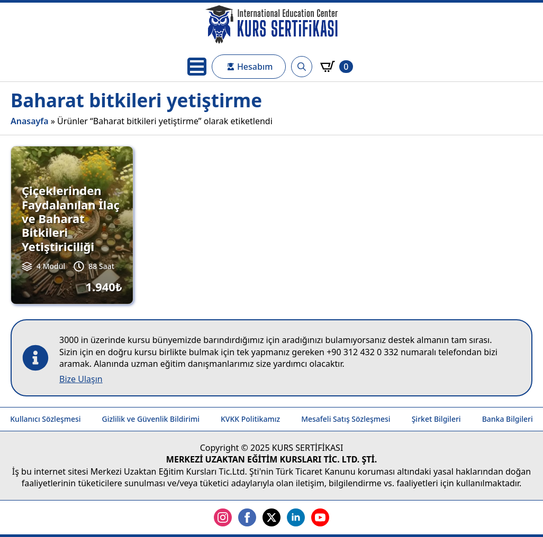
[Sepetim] (336, 67)
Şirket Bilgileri (436, 419)
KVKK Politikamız (250, 419)
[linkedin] (296, 517)
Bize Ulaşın (81, 379)
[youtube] (320, 517)
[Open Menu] (196, 67)
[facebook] (247, 517)
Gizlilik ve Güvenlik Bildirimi (151, 419)
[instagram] (223, 517)
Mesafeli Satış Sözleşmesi (346, 419)
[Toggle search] (301, 66)
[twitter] (271, 517)
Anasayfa (30, 121)
